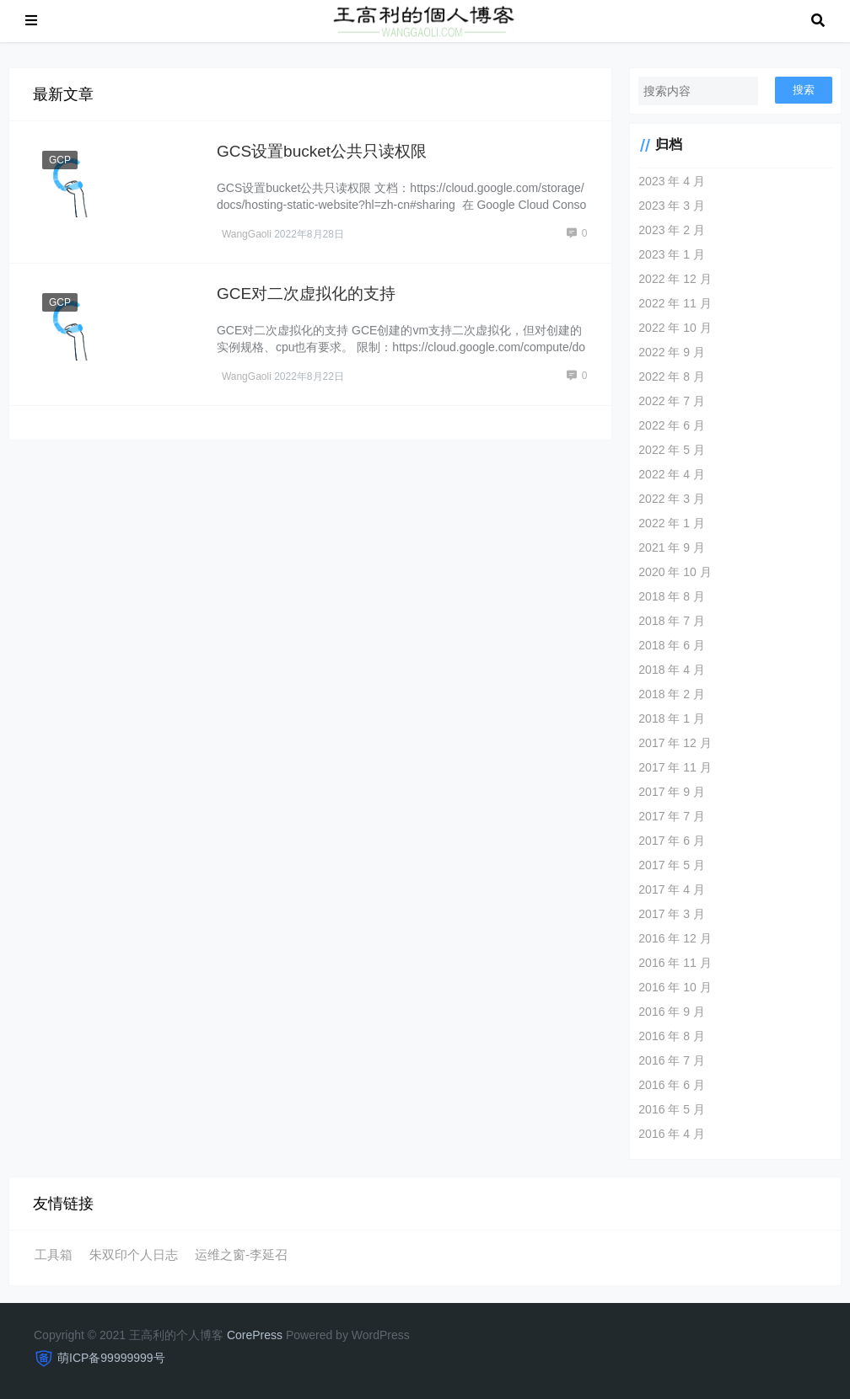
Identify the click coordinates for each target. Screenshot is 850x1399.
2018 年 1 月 (671, 718)
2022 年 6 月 (671, 425)
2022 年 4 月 (671, 474)
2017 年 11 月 (674, 767)
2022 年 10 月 (674, 327)
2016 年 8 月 (671, 1036)
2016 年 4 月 (671, 1133)
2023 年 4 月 (671, 181)
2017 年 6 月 (671, 840)
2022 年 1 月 (671, 523)
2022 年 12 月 (674, 279)
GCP (60, 160)
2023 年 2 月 (671, 230)
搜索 (804, 89)
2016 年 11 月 (674, 962)
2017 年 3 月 (671, 914)
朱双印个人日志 (133, 1254)
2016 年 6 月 (671, 1085)
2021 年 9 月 (671, 547)
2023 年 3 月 (671, 205)
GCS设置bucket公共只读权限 (322, 151)
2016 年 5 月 (671, 1109)
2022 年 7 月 (671, 401)
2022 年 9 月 (671, 352)
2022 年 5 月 (671, 450)
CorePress (254, 1335)
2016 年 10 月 (674, 987)
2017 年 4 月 (671, 889)
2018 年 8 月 (671, 596)
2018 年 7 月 (671, 620)
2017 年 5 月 (671, 865)
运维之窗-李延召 (241, 1254)
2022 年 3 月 (671, 498)
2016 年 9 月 (671, 1011)
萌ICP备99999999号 (111, 1357)
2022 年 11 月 (674, 303)
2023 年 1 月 (671, 254)
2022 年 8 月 (671, 376)
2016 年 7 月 (671, 1060)
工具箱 (54, 1254)
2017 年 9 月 (671, 791)
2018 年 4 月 (671, 669)
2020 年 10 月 (674, 572)
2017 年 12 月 (674, 743)
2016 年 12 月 (674, 938)
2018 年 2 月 (671, 694)
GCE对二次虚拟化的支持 (306, 293)
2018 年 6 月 (671, 645)
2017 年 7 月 (671, 816)
